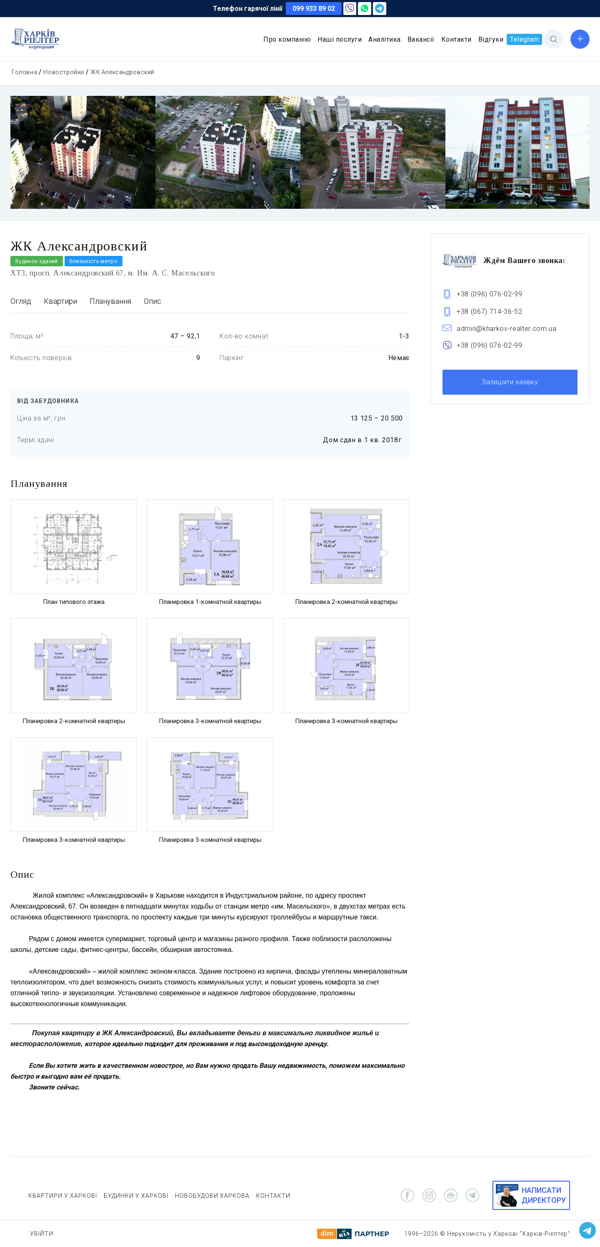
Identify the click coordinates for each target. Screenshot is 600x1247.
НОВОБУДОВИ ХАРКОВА (212, 1195)
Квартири (60, 301)
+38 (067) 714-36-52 (489, 312)
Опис (152, 301)
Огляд (20, 301)
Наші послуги (340, 39)
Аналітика (384, 39)
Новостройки (63, 72)
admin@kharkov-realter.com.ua (507, 329)
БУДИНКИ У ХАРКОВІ (136, 1195)
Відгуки (491, 39)
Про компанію (287, 39)
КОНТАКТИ (273, 1195)
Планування (110, 301)
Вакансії (421, 39)
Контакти (456, 39)
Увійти (41, 1233)
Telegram (524, 39)
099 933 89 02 (313, 9)
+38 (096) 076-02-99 (489, 294)
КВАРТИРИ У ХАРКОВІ (62, 1195)
